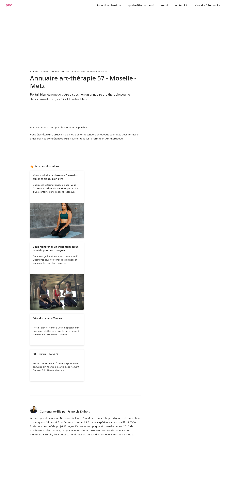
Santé (164, 5)
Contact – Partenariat (102, 481)
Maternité (182, 5)
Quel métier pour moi (141, 5)
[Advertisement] (113, 40)
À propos (77, 481)
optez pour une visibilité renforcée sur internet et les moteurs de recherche (123, 469)
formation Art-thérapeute (108, 138)
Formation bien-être (110, 5)
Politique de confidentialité (137, 481)
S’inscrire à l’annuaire (207, 5)
